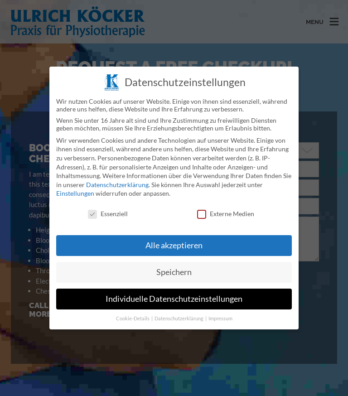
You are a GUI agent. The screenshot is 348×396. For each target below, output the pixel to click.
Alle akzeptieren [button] (174, 236)
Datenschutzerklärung (117, 175)
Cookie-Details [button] (133, 309)
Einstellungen (75, 184)
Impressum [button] (220, 309)
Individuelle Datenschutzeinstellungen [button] (174, 290)
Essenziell (108, 205)
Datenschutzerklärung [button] (179, 309)
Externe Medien (225, 205)
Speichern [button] (174, 263)
